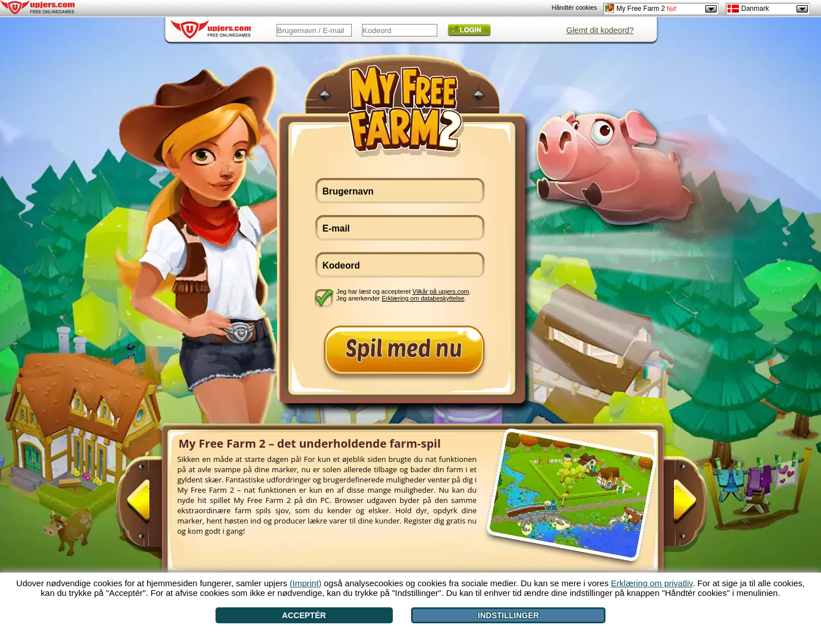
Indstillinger (508, 615)
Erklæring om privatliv (652, 583)
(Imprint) (306, 583)
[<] (150, 506)
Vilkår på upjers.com (440, 291)
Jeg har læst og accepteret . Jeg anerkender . (403, 295)
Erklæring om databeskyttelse (423, 298)
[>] (673, 506)
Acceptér (304, 615)
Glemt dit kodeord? (599, 30)
